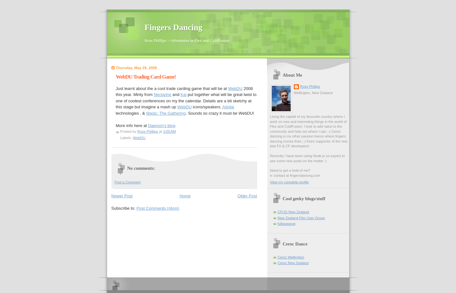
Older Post (247, 196)
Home (185, 196)
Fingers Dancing (174, 27)
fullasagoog (287, 224)
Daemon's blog (161, 125)
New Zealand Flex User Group (301, 218)
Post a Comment (128, 182)
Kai (183, 94)
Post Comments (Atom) (157, 208)
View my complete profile (289, 182)
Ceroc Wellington (291, 257)
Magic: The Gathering (166, 113)
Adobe (228, 107)
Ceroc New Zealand (293, 263)
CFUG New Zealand (293, 212)
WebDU (235, 88)
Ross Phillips (310, 86)
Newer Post (122, 196)
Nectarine (162, 94)
